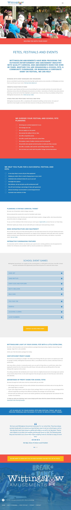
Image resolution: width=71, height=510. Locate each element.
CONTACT (38, 505)
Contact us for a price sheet (35, 328)
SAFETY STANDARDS (12, 505)
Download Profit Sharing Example (16, 400)
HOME (3, 505)
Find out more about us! (30, 83)
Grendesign (31, 500)
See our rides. (14, 237)
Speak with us (43, 222)
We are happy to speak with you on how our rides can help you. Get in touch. (35, 458)
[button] (34, 447)
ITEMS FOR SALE (23, 505)
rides (24, 192)
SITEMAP (31, 505)
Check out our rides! (28, 94)
